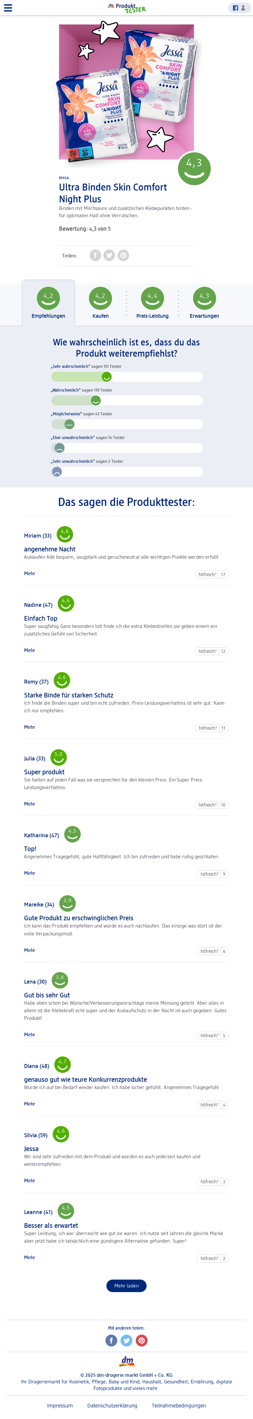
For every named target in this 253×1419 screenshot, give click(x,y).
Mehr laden (130, 1285)
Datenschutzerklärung (112, 1405)
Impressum (60, 1405)
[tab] (48, 304)
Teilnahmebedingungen (179, 1405)
